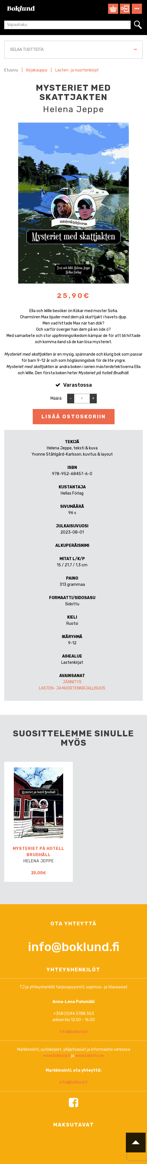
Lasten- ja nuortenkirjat (77, 70)
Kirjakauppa (36, 70)
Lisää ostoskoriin (73, 417)
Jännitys (72, 682)
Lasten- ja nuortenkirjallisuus (72, 688)
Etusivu (11, 70)
